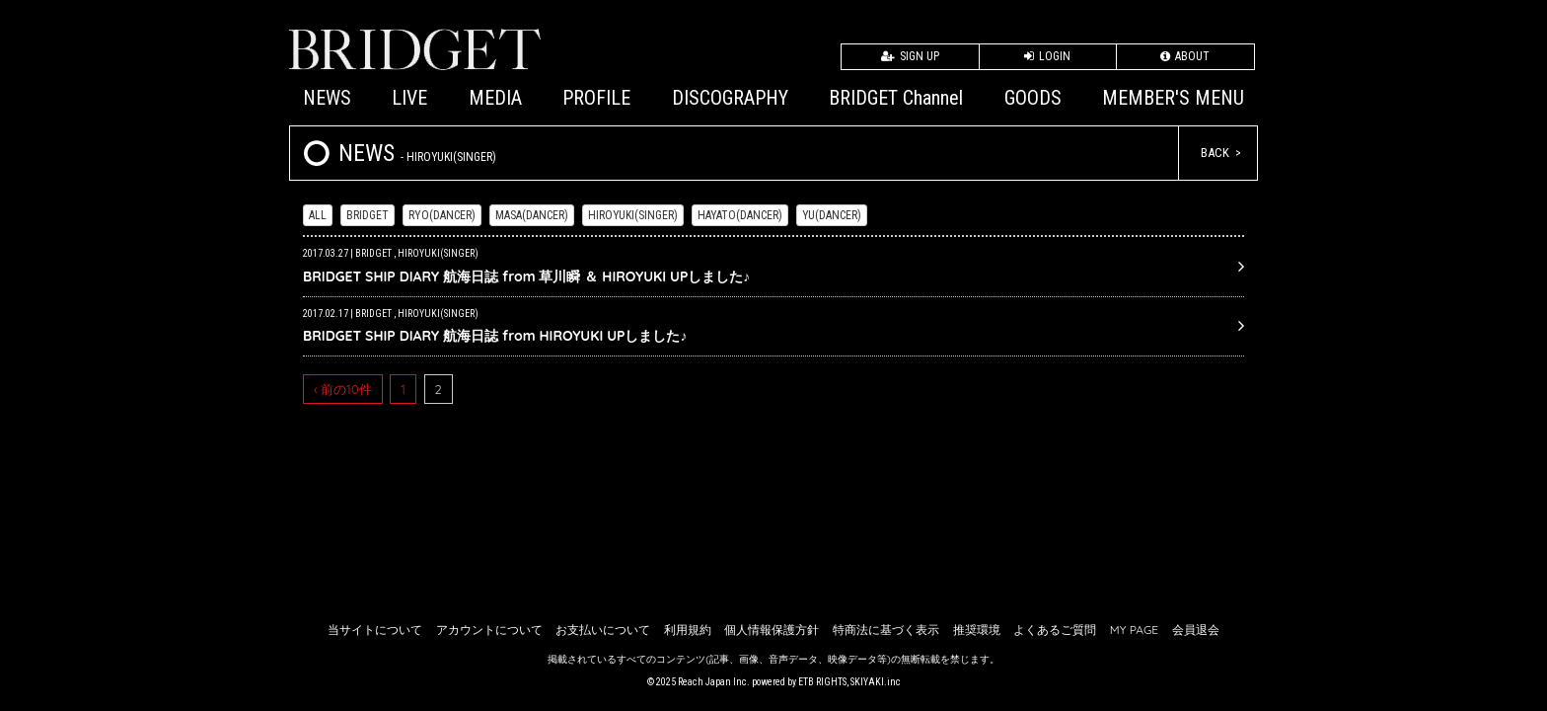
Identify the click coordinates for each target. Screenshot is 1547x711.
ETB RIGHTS (822, 681)
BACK (1215, 152)
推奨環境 (976, 629)
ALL (318, 215)
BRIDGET (367, 215)
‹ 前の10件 (343, 389)
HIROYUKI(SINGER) (633, 215)
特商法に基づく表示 (886, 629)
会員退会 (1195, 629)
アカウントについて (489, 629)
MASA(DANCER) (531, 215)
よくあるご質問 (1054, 629)
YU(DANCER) (831, 215)
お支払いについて (602, 629)
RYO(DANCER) (442, 215)
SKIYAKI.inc (875, 681)
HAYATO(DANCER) (740, 215)
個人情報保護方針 (771, 629)
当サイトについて (375, 629)
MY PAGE (1134, 629)
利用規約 (687, 629)
